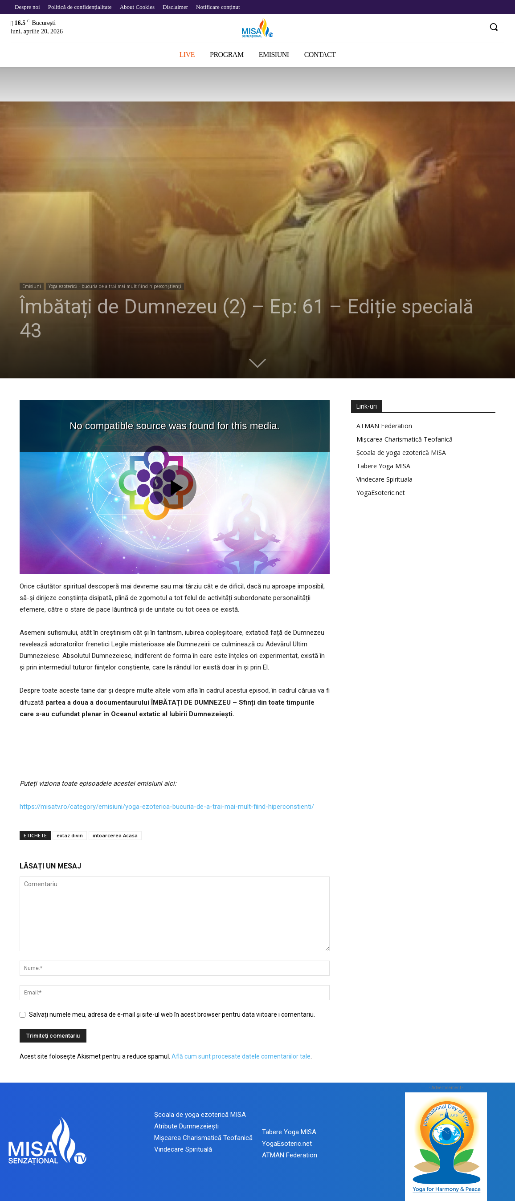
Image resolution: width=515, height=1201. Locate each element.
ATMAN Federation (384, 426)
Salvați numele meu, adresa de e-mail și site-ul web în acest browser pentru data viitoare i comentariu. (172, 1014)
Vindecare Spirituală (183, 1149)
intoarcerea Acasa (115, 835)
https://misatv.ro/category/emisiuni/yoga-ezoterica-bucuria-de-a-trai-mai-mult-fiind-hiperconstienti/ (167, 807)
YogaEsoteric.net (380, 492)
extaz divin (70, 835)
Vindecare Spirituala (384, 479)
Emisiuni (31, 286)
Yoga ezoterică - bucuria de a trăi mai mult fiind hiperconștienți (115, 286)
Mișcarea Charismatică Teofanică (404, 439)
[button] (493, 26)
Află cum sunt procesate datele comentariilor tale (241, 1056)
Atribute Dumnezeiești (186, 1126)
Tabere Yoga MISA (383, 466)
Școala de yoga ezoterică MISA (401, 452)
